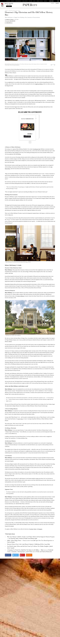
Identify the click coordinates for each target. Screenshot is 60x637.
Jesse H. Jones (20, 418)
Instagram (40, 529)
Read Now (9, 6)
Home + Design (8, 10)
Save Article (9, 22)
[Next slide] (54, 64)
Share (7, 555)
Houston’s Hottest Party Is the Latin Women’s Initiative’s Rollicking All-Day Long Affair (28, 544)
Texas (57, 3)
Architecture (16, 10)
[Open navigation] (58, 1)
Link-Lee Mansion (20, 296)
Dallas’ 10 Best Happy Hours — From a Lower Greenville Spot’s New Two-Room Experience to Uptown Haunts (30, 541)
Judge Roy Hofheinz (39, 84)
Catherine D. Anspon (9, 19)
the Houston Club (36, 149)
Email (28, 555)
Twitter (35, 529)
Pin (22, 555)
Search (52, 3)
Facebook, (31, 529)
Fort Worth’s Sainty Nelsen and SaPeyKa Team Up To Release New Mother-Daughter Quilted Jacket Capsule (30, 547)
